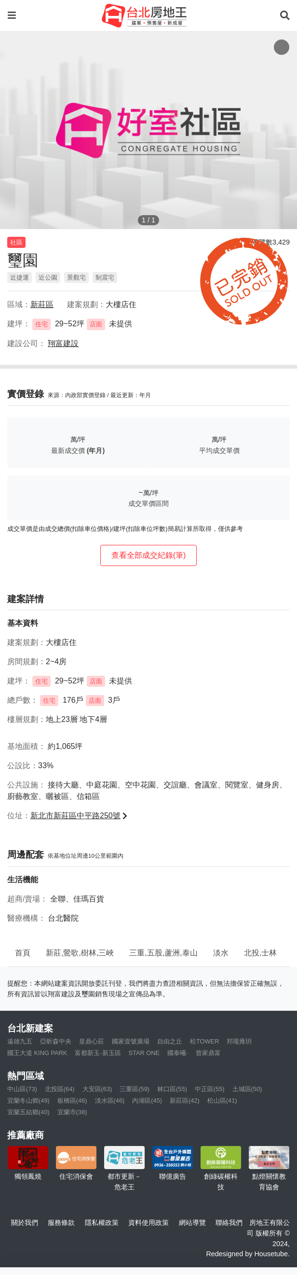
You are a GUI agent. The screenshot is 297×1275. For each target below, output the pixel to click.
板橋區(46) (72, 1100)
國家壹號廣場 (130, 1041)
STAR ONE (144, 1052)
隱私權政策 (102, 1222)
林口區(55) (172, 1089)
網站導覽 (192, 1222)
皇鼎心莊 (91, 1041)
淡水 (221, 953)
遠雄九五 (19, 1041)
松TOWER (204, 1041)
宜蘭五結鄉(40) (28, 1112)
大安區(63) (97, 1089)
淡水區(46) (110, 1100)
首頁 (22, 953)
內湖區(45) (147, 1100)
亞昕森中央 (55, 1041)
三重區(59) (134, 1089)
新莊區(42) (185, 1100)
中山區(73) (22, 1089)
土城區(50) (247, 1089)
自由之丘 (169, 1041)
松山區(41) (222, 1100)
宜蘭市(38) (72, 1112)
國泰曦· (177, 1052)
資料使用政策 (148, 1222)
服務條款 (61, 1222)
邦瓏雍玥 (239, 1041)
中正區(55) (210, 1089)
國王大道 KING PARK (37, 1052)
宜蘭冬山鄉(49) (28, 1100)
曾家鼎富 (208, 1052)
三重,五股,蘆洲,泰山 (163, 953)
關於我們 (24, 1222)
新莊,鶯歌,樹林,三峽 (80, 953)
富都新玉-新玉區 (98, 1052)
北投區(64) (60, 1089)
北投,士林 (260, 953)
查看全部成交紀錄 (148, 555)
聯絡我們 (229, 1222)
